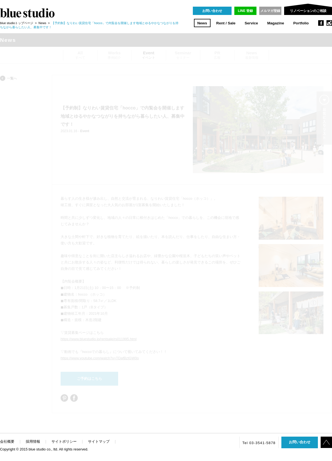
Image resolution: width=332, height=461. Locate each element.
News (202, 23)
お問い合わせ (212, 11)
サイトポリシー (64, 441)
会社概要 (7, 441)
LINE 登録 (245, 11)
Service (251, 23)
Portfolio (301, 23)
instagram (329, 23)
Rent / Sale (226, 23)
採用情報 (33, 441)
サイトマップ (99, 441)
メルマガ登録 (270, 11)
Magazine (275, 23)
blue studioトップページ (16, 23)
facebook (321, 23)
